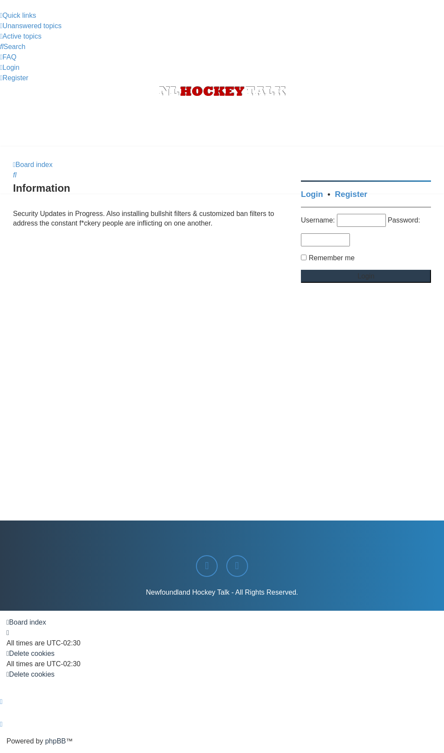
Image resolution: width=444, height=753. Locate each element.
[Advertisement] (222, 122)
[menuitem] (31, 26)
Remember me (332, 258)
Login (312, 194)
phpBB (55, 741)
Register (351, 194)
